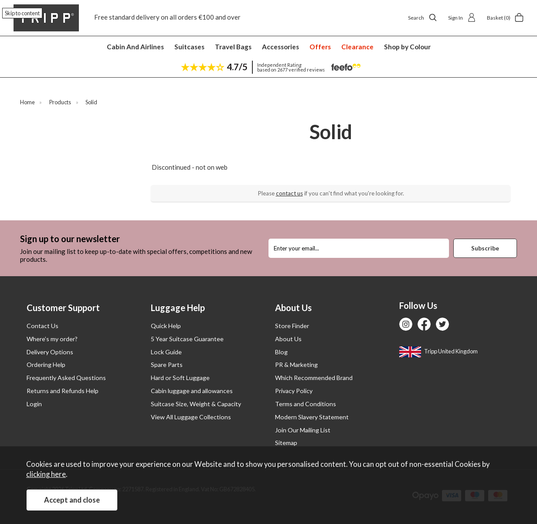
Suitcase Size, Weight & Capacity (196, 404)
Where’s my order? (52, 338)
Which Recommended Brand (314, 377)
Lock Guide (166, 352)
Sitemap (286, 442)
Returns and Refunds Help (63, 390)
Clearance (357, 47)
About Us (288, 338)
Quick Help (166, 325)
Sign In (462, 17)
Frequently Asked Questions (66, 377)
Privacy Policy (294, 390)
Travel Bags (233, 47)
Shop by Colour (407, 47)
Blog (281, 352)
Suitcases (189, 47)
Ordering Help (46, 364)
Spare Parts (167, 364)
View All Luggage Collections (191, 417)
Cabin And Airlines (135, 47)
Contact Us (42, 325)
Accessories (280, 47)
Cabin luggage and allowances (192, 390)
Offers (320, 47)
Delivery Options (50, 352)
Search (422, 17)
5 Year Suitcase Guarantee (187, 338)
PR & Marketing (296, 364)
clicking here (46, 474)
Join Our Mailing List (302, 430)
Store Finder (292, 325)
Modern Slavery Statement (312, 417)
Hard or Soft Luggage (180, 377)
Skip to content (22, 13)
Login (34, 404)
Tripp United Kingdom (438, 351)
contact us (289, 193)
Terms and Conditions (305, 404)
